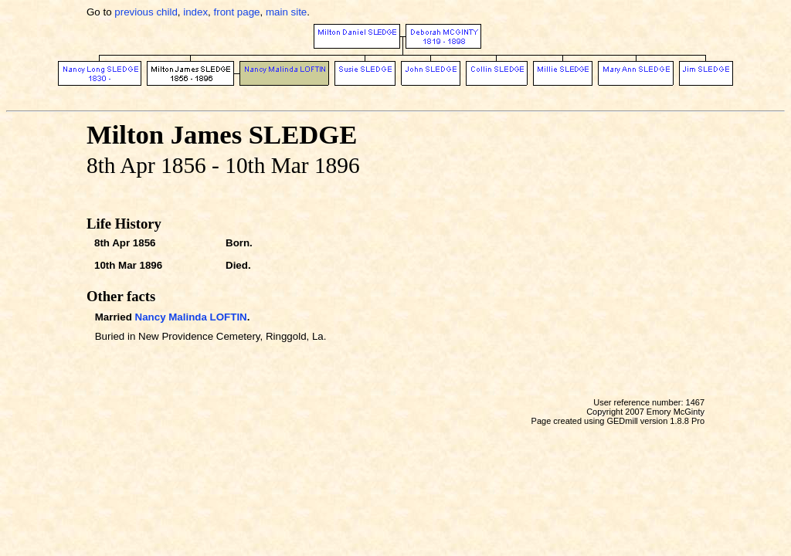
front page (237, 12)
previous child (146, 12)
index (195, 12)
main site (286, 12)
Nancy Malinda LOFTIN (191, 317)
